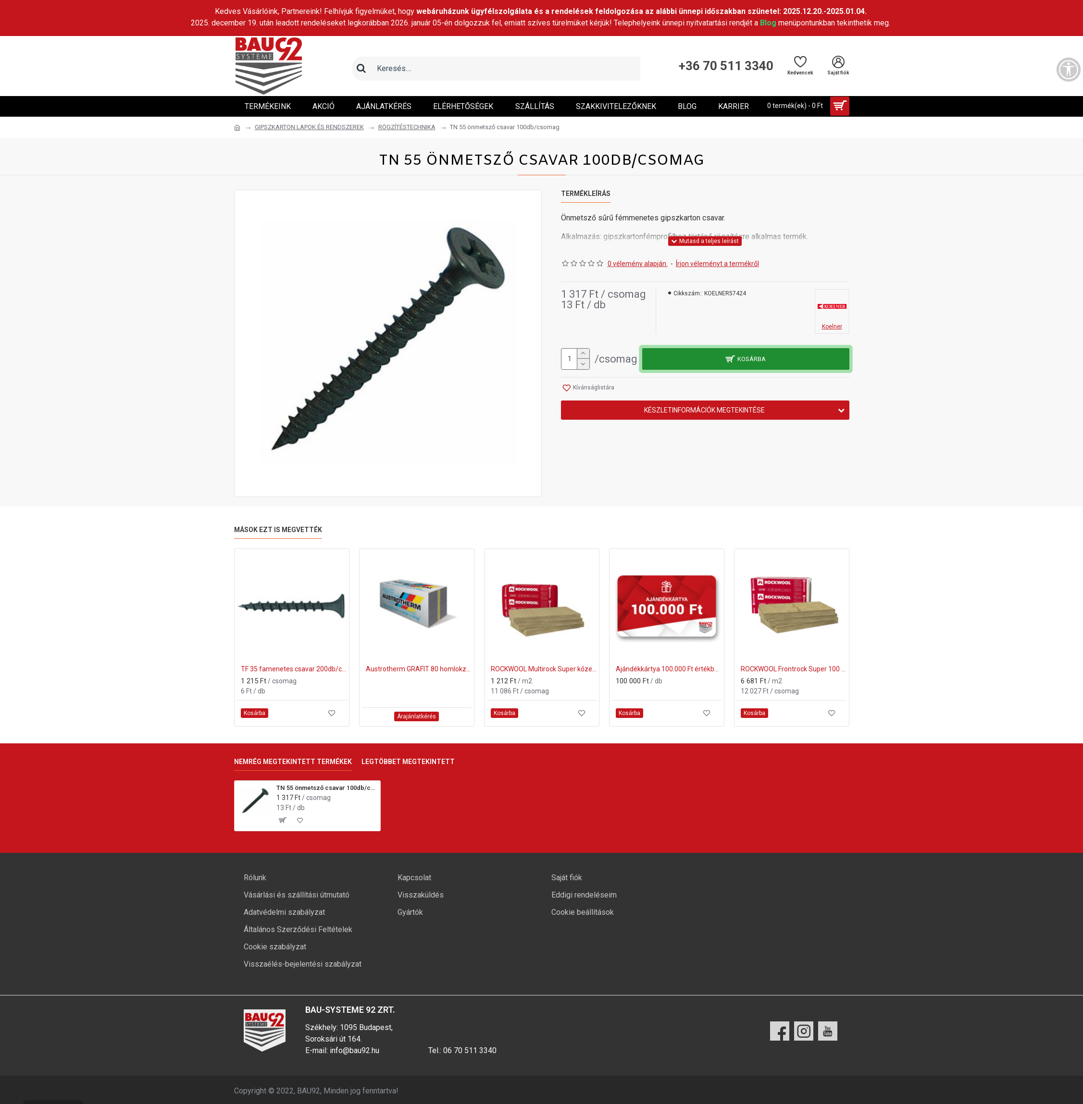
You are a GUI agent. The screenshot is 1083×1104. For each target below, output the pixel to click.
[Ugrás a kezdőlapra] (237, 128)
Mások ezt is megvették (278, 530)
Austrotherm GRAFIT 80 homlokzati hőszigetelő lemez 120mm (419, 669)
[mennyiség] (575, 359)
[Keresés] (361, 69)
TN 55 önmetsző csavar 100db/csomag (326, 787)
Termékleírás (585, 193)
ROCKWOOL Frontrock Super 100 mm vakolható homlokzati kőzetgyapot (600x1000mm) (793, 669)
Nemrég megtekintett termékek (293, 761)
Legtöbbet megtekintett (408, 761)
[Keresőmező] (505, 69)
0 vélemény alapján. (638, 263)
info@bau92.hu (354, 1050)
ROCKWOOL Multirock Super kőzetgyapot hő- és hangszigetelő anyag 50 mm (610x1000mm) (544, 669)
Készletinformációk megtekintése (704, 410)
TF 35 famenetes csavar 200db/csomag (294, 669)
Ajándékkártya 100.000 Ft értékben (669, 669)
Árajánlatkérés (416, 716)
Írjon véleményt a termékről (717, 263)
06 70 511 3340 (470, 1050)
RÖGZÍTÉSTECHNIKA (407, 127)
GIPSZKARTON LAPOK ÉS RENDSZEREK (309, 127)
